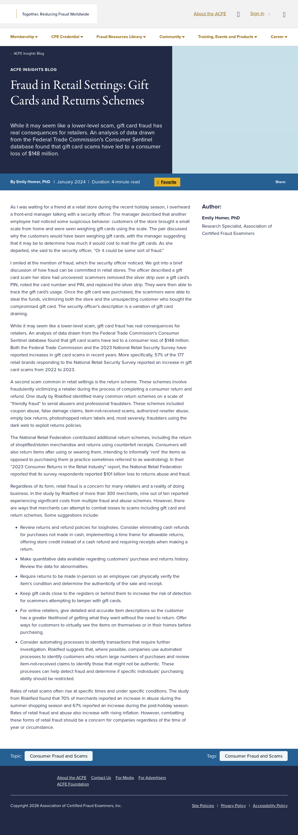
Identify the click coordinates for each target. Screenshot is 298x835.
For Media (125, 777)
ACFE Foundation (73, 784)
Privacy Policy (233, 805)
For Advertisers (152, 777)
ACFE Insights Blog (29, 53)
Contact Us (101, 777)
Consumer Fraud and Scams (58, 756)
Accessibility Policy (270, 805)
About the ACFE (210, 13)
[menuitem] (24, 37)
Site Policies (203, 805)
